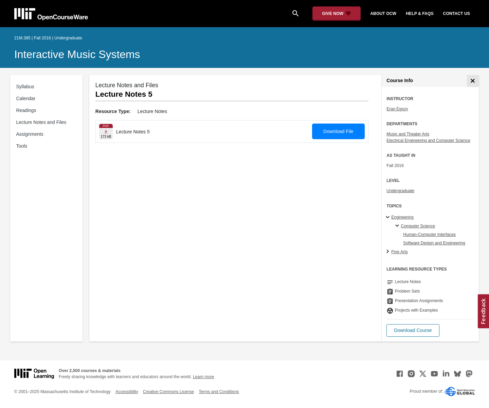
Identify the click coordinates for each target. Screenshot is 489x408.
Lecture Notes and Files (41, 122)
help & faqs (419, 13)
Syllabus (25, 86)
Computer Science (418, 226)
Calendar (26, 98)
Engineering (402, 217)
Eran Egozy (397, 109)
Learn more (203, 376)
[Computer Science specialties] (398, 226)
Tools (22, 146)
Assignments (29, 134)
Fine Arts (399, 251)
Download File (338, 131)
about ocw (383, 13)
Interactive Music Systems (77, 54)
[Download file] (106, 131)
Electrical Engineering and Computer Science (428, 140)
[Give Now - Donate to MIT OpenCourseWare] (336, 13)
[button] (412, 330)
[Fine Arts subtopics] (388, 251)
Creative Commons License (168, 391)
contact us (456, 13)
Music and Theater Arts (407, 134)
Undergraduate (400, 190)
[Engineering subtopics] (388, 217)
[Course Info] (473, 81)
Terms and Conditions (219, 391)
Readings (26, 110)
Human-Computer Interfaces (429, 234)
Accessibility (126, 391)
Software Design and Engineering (434, 243)
